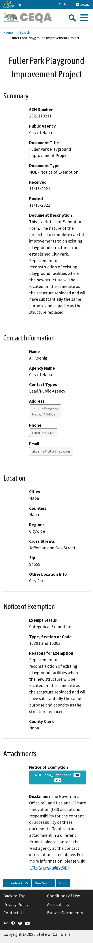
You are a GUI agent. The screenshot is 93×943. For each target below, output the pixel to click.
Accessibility (58, 904)
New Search (43, 883)
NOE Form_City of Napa (57, 777)
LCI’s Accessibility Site (49, 867)
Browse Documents (65, 912)
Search (25, 32)
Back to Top (14, 896)
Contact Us (65, 4)
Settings (83, 4)
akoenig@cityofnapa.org (51, 451)
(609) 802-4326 (43, 433)
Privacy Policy (15, 904)
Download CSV (17, 883)
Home (8, 32)
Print (63, 883)
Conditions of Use (63, 896)
